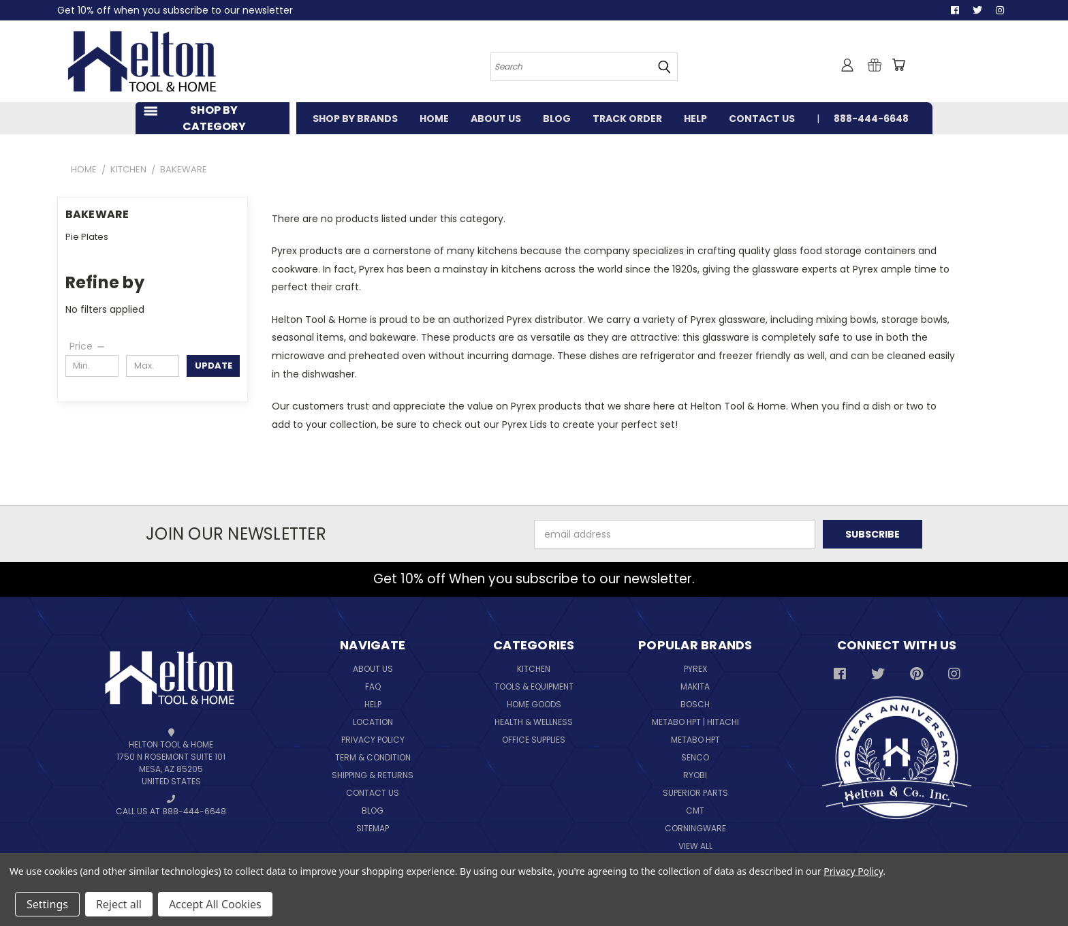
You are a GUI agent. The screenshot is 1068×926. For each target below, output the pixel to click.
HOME (434, 118)
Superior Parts (695, 793)
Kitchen (533, 669)
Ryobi (695, 775)
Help (372, 704)
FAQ (373, 686)
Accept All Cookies (215, 904)
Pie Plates (86, 236)
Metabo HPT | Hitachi (695, 722)
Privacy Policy (373, 739)
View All (695, 846)
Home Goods (534, 704)
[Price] (87, 346)
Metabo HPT (695, 739)
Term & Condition (373, 757)
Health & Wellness (533, 722)
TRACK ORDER (627, 118)
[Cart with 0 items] (898, 65)
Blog (372, 810)
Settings (47, 904)
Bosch (695, 704)
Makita (695, 686)
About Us (373, 669)
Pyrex (695, 669)
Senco (695, 757)
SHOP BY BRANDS (355, 118)
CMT (695, 810)
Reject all (119, 904)
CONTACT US (762, 118)
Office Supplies (533, 739)
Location (373, 722)
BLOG (557, 118)
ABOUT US (496, 118)
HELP (695, 118)
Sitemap (372, 828)
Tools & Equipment (534, 686)
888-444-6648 (871, 118)
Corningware (695, 828)
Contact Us (372, 793)
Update (213, 365)
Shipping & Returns (372, 775)
